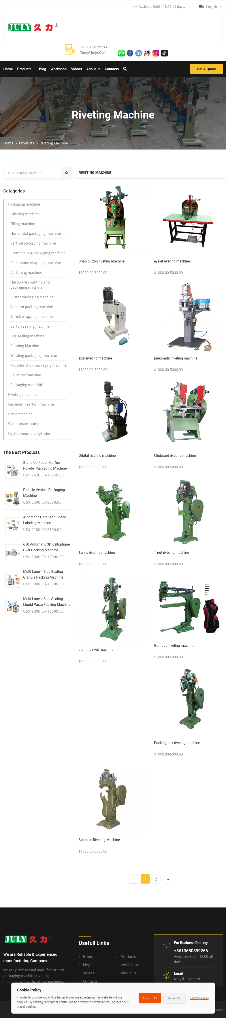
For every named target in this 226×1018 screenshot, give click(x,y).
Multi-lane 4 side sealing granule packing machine (43, 574)
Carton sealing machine (30, 326)
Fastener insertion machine (31, 404)
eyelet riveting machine (172, 261)
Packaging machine (24, 204)
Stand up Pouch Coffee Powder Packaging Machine (45, 465)
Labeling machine (25, 214)
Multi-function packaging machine (38, 365)
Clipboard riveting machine (175, 455)
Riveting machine (54, 143)
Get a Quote (206, 69)
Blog (42, 69)
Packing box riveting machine (177, 743)
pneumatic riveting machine (175, 358)
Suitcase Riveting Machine (99, 840)
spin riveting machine (95, 358)
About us (93, 69)
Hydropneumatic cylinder (29, 433)
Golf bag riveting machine (174, 645)
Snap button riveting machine (101, 261)
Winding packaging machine (33, 355)
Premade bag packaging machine (38, 253)
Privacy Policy (199, 998)
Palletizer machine (25, 375)
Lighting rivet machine (96, 649)
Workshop (59, 69)
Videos (76, 69)
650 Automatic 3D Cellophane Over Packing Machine (46, 547)
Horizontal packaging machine (35, 233)
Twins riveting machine (97, 552)
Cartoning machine (26, 272)
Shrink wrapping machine (31, 316)
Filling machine (22, 223)
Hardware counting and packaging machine (30, 285)
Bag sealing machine (27, 336)
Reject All (174, 998)
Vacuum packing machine (31, 306)
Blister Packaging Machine (32, 297)
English (210, 6)
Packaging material (26, 384)
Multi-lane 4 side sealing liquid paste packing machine (46, 602)
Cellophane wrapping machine (35, 262)
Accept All (150, 998)
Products (24, 69)
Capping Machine (24, 345)
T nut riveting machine (171, 552)
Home (8, 69)
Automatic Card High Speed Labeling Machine (44, 520)
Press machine (20, 414)
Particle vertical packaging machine (44, 493)
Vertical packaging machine (33, 243)
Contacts (112, 69)
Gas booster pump (24, 423)
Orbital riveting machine (97, 455)
